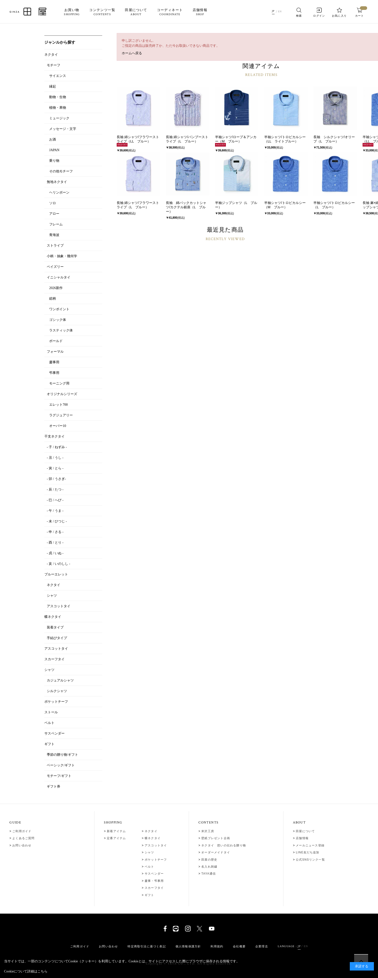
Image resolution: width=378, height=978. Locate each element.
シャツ (149, 852)
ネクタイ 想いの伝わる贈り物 (223, 845)
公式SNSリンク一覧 (310, 859)
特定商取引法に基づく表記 (147, 946)
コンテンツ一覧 (102, 12)
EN (280, 11)
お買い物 (72, 12)
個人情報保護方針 (188, 946)
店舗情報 (199, 12)
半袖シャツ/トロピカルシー (285, 137)
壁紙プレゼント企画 (215, 838)
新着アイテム (116, 831)
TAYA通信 (208, 873)
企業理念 (261, 946)
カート (359, 12)
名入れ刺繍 (209, 866)
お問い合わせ (21, 845)
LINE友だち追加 (307, 852)
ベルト (149, 866)
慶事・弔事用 (154, 881)
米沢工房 (207, 831)
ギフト (149, 895)
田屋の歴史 (209, 859)
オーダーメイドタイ (215, 852)
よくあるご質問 (23, 838)
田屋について (136, 12)
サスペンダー (154, 873)
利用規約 (216, 946)
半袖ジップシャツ (228, 203)
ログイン (319, 12)
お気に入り (339, 12)
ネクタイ (151, 831)
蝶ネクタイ (153, 838)
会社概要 (239, 946)
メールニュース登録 (310, 845)
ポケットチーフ (156, 859)
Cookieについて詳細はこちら (25, 971)
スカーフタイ (154, 888)
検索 (299, 12)
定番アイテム (116, 838)
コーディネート (170, 12)
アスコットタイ (156, 845)
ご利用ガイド (21, 831)
